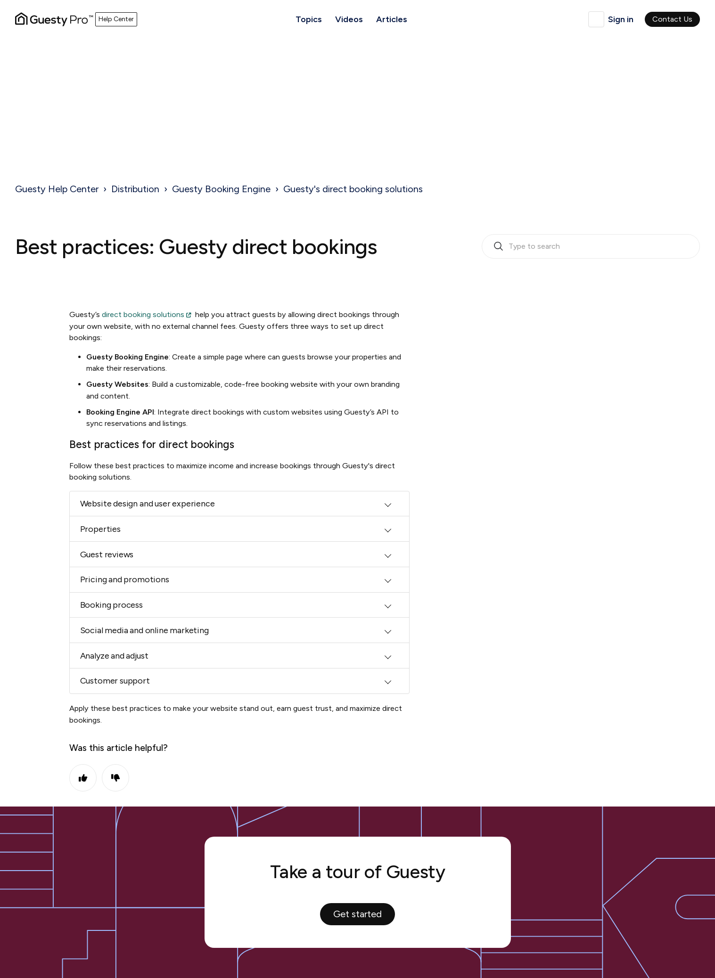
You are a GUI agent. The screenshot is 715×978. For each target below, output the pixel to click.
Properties (100, 529)
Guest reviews (107, 554)
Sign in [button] (620, 19)
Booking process (111, 605)
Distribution (135, 189)
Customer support (115, 681)
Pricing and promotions (124, 579)
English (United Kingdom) (596, 19)
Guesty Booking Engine (221, 189)
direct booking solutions (143, 314)
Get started (357, 914)
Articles (391, 19)
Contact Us (672, 19)
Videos (349, 19)
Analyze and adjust (114, 656)
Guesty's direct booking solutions (353, 189)
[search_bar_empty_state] (591, 246)
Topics (309, 19)
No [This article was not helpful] (115, 777)
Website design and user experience (147, 503)
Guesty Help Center (57, 189)
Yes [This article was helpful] (83, 777)
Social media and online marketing (144, 630)
